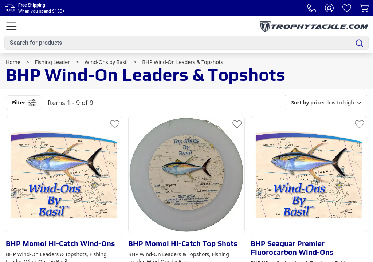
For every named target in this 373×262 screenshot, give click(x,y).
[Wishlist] (346, 8)
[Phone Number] (311, 8)
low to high (326, 102)
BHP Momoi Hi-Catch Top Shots (182, 243)
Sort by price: (307, 102)
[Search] (359, 43)
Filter (24, 102)
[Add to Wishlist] (114, 123)
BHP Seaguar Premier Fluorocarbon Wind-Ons (292, 247)
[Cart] (364, 8)
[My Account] (329, 8)
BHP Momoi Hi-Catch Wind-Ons (60, 243)
